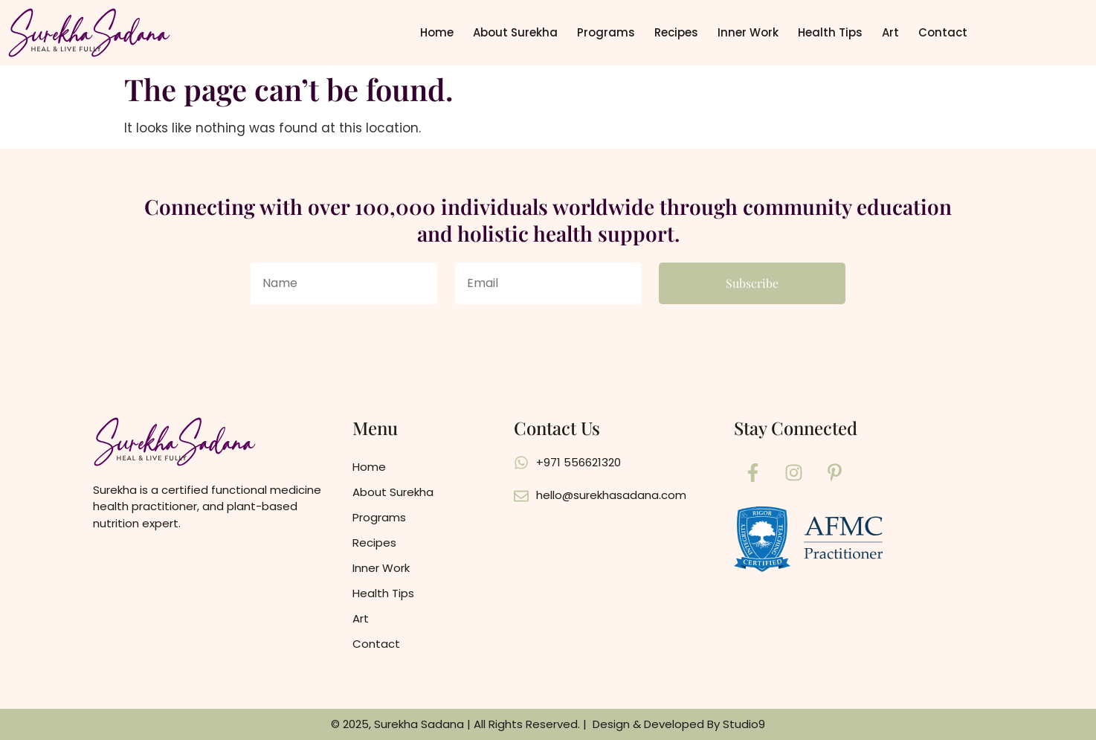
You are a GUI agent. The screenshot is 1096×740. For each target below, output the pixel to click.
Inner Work (748, 32)
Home (437, 32)
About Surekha (515, 32)
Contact (942, 32)
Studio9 (744, 724)
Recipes (676, 32)
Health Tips (830, 32)
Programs (606, 32)
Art (890, 32)
